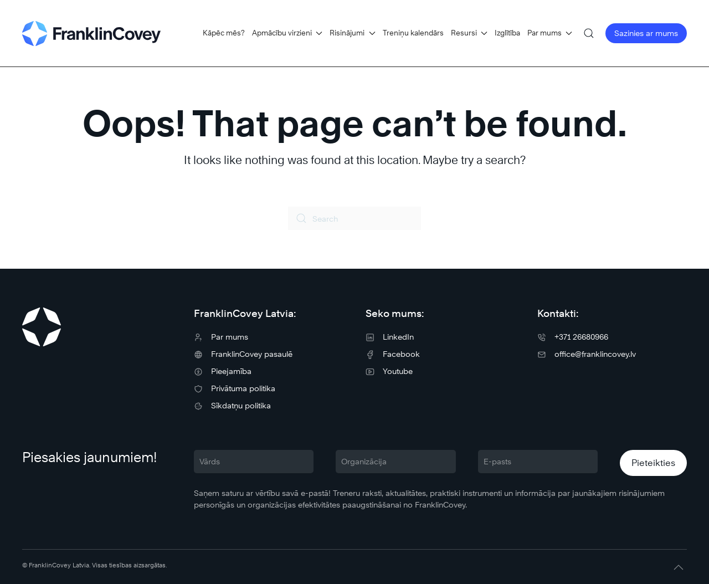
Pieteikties (653, 463)
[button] (588, 33)
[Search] (354, 218)
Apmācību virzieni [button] (287, 32)
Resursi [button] (469, 32)
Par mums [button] (549, 32)
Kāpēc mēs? (224, 32)
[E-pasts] (538, 461)
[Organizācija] (395, 461)
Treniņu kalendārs (413, 32)
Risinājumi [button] (352, 32)
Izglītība (507, 32)
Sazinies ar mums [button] (646, 33)
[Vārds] (254, 461)
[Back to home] (91, 33)
